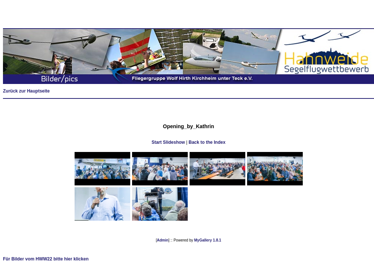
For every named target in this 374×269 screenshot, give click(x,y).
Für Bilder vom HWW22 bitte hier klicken (46, 259)
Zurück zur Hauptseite (26, 91)
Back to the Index (206, 142)
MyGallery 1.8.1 (207, 240)
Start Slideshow (168, 142)
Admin (162, 240)
